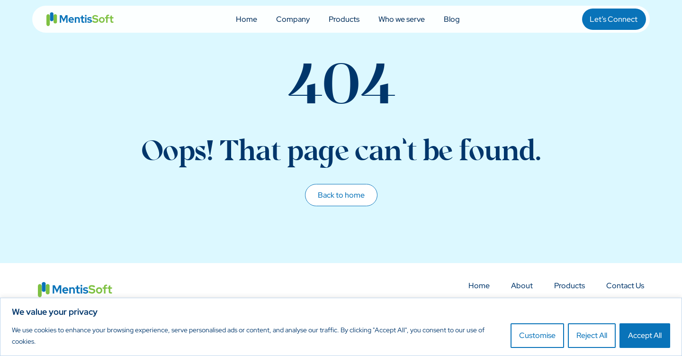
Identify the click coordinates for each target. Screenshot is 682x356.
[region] (341, 327)
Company (293, 19)
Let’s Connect (613, 19)
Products (344, 19)
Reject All (591, 335)
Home (246, 19)
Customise (537, 335)
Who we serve (401, 19)
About (522, 286)
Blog (452, 19)
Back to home (341, 195)
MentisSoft (80, 19)
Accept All (645, 335)
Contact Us (625, 286)
